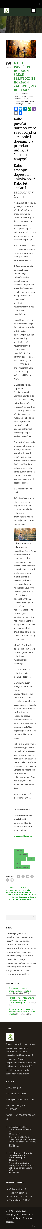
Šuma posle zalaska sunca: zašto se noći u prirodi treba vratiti (22, 1011)
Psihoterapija (28, 101)
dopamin (19, 850)
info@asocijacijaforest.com (21, 1099)
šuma (18, 863)
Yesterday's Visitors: (19, 1196)
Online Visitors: (17, 1189)
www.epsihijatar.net (23, 836)
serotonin (20, 859)
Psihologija (18, 101)
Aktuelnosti (28, 96)
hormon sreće (21, 855)
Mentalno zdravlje (21, 99)
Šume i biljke (19, 104)
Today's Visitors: (17, 1192)
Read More (14, 1146)
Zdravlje (28, 104)
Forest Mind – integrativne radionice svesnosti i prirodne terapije (21, 1000)
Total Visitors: (16, 1200)
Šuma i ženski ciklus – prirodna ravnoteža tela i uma (20, 990)
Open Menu (33, 10)
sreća (31, 859)
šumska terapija (22, 867)
